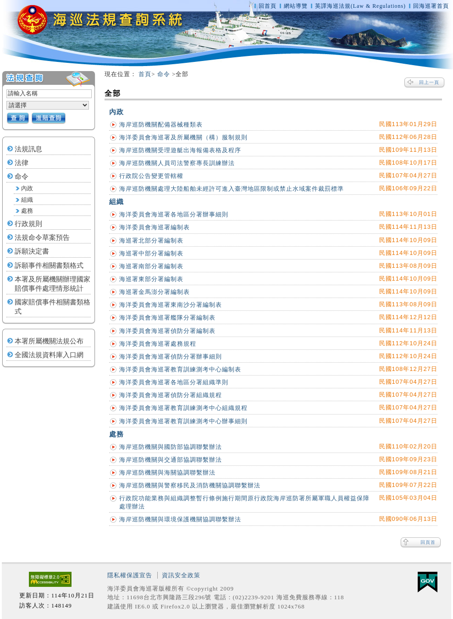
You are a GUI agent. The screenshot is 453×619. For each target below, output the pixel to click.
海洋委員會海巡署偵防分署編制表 (167, 330)
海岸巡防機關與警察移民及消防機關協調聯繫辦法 (189, 485)
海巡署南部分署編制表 (151, 266)
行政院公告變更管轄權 (151, 175)
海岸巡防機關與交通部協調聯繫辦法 (170, 459)
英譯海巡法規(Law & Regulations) (361, 6)
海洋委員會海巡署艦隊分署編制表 (167, 317)
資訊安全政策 (181, 575)
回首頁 (267, 6)
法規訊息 (28, 149)
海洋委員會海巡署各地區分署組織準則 (173, 382)
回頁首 (428, 542)
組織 (27, 200)
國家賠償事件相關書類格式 (52, 306)
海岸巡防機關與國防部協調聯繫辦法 (170, 446)
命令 (21, 176)
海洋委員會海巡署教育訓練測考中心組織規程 (183, 407)
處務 (27, 211)
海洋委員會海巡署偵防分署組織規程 (170, 395)
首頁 (144, 74)
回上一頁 (429, 82)
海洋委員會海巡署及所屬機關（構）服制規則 (183, 137)
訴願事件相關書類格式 (49, 265)
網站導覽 (296, 6)
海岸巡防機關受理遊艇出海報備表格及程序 (180, 150)
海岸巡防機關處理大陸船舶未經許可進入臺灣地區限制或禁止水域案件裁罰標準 (231, 188)
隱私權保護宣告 (129, 575)
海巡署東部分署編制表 (151, 279)
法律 (21, 162)
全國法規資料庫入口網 (49, 355)
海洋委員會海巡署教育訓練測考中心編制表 (180, 369)
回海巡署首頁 (431, 6)
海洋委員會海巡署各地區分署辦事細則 (173, 214)
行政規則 (28, 223)
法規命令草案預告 (42, 237)
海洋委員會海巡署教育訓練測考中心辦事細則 (183, 421)
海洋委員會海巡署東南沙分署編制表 (170, 304)
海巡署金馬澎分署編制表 (154, 291)
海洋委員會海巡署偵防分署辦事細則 (170, 356)
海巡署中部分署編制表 (151, 253)
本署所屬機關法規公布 (49, 341)
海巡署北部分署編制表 (151, 240)
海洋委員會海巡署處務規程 (157, 343)
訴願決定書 (32, 251)
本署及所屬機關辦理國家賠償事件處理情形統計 (52, 284)
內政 (27, 188)
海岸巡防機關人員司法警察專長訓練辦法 (177, 163)
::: (100, 74)
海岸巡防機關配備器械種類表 (161, 124)
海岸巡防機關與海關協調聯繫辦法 (167, 472)
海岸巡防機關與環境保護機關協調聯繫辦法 (180, 519)
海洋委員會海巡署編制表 (154, 227)
